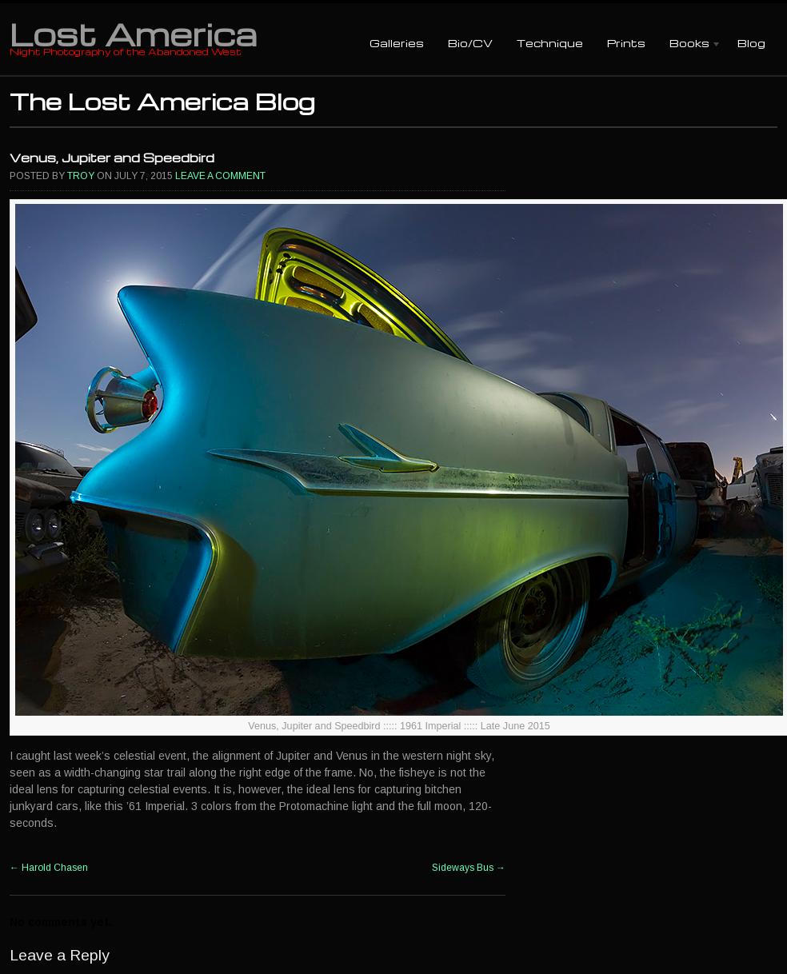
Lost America (133, 33)
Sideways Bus (468, 867)
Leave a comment (220, 176)
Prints (626, 43)
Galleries (397, 43)
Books (689, 44)
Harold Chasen (49, 867)
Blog (751, 43)
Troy (80, 176)
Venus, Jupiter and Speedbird (112, 158)
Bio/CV (470, 43)
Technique (550, 43)
